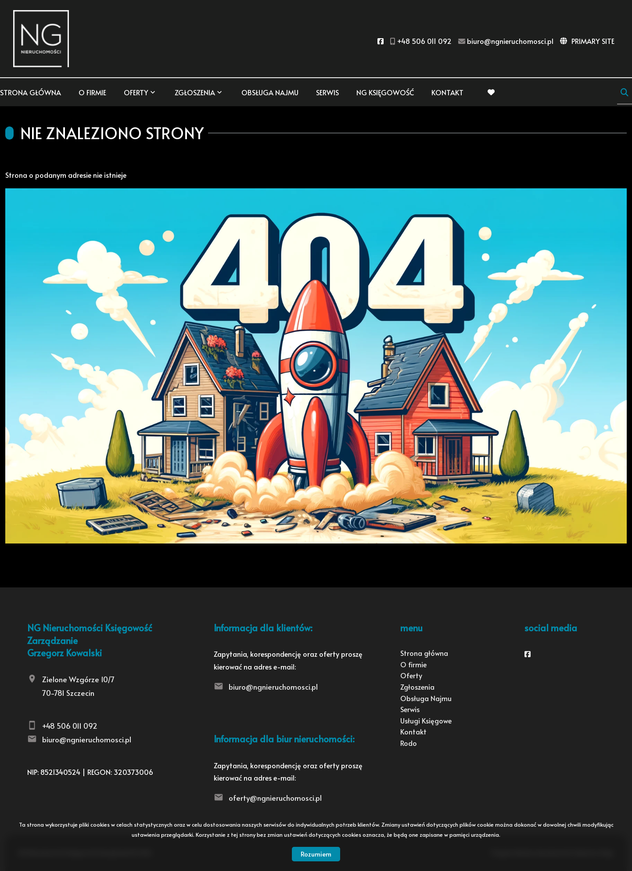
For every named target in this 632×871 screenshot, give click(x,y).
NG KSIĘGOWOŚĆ (385, 92)
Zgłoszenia (195, 92)
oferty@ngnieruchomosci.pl (275, 797)
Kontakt (447, 92)
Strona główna (30, 92)
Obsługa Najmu (269, 92)
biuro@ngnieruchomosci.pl (86, 739)
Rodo (408, 743)
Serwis (327, 92)
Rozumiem (316, 853)
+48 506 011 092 (69, 725)
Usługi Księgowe (426, 720)
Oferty (136, 92)
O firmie (92, 92)
